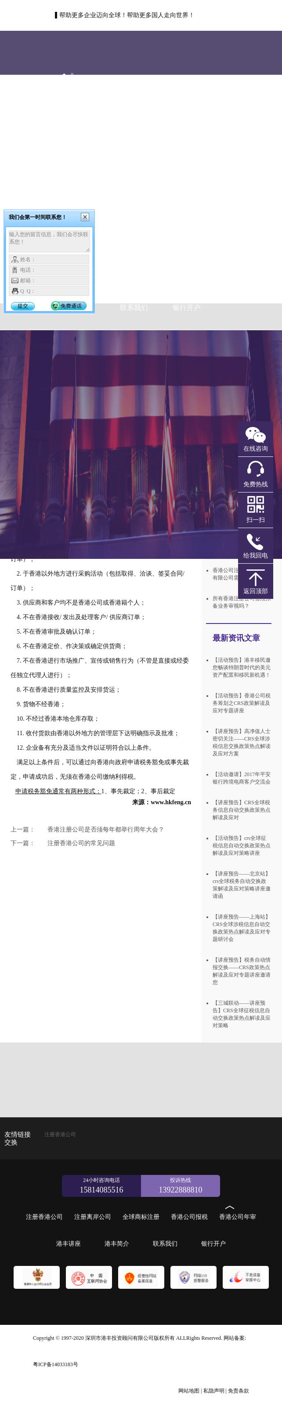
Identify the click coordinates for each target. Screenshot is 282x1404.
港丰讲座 (187, 263)
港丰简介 (117, 1243)
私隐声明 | (215, 1391)
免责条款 (238, 1391)
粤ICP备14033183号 (55, 1364)
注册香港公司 (135, 127)
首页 (81, 127)
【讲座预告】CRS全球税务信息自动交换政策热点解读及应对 (242, 810)
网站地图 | (190, 1391)
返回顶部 (255, 591)
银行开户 (187, 307)
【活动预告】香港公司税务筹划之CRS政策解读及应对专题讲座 (242, 703)
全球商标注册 (179, 219)
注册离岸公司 (81, 171)
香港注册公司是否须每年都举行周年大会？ (87, 829)
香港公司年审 (134, 263)
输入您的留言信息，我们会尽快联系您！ (49, 241)
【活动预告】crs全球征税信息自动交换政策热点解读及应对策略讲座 (242, 845)
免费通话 (71, 306)
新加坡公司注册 (126, 204)
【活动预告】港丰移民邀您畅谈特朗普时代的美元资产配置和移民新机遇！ (242, 667)
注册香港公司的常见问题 (63, 843)
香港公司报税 (189, 1217)
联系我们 (134, 307)
